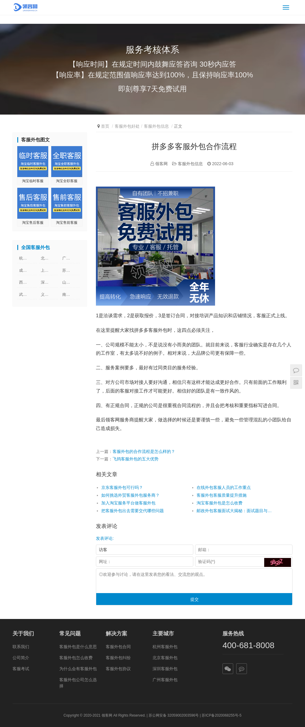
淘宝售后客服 (32, 223)
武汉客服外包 (28, 294)
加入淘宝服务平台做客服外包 (128, 503)
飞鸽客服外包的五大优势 (135, 458)
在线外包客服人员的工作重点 (224, 487)
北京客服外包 (49, 258)
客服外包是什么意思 (78, 646)
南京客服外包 (71, 294)
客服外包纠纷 (118, 657)
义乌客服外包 (49, 294)
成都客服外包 (28, 270)
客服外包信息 (156, 126)
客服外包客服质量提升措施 (222, 495)
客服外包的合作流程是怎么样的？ (144, 451)
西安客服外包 (28, 282)
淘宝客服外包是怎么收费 (219, 503)
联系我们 (21, 646)
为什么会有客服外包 (78, 668)
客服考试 (21, 668)
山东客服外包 (71, 282)
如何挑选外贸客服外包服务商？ (130, 495)
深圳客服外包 (49, 282)
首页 (105, 126)
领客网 (107, 715)
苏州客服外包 (71, 270)
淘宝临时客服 (32, 181)
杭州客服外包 (28, 258)
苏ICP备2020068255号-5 (221, 715)
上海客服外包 (49, 270)
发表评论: (105, 538)
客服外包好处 (127, 126)
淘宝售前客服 (66, 223)
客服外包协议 (118, 668)
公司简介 (21, 657)
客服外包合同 (118, 646)
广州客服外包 (71, 258)
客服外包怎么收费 (76, 657)
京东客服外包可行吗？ (122, 487)
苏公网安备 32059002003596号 (174, 715)
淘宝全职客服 (66, 181)
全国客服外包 (35, 247)
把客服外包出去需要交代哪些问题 (132, 510)
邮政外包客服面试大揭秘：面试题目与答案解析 (235, 510)
